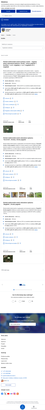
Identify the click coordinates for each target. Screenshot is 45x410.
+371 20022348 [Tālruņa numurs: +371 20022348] (7, 371)
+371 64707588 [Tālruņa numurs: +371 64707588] (6, 373)
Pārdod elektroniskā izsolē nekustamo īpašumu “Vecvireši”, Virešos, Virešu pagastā (18, 139)
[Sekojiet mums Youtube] (8, 394)
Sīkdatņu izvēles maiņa (6, 363)
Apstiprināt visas (23, 11)
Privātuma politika (5, 356)
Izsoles (2, 348)
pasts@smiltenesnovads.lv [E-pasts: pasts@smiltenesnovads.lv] (9, 375)
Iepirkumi (3, 341)
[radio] (14, 301)
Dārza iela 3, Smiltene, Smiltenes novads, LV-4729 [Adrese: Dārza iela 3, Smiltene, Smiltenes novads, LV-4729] (15, 378)
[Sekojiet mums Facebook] (2, 394)
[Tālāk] (42, 284)
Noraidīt (8, 11)
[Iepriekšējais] (2, 284)
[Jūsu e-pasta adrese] (22, 324)
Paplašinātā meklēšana (7, 47)
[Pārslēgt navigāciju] (22, 406)
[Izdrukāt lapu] (22, 270)
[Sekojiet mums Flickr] (11, 394)
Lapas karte (4, 361)
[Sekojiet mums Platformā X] (5, 394)
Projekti (3, 344)
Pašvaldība (3, 346)
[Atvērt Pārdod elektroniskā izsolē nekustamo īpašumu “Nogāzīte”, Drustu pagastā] (41, 202)
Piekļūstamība (4, 358)
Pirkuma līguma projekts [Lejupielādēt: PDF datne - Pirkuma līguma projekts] (11, 113)
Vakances (3, 339)
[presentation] (22, 308)
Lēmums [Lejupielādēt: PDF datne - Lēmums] (7, 98)
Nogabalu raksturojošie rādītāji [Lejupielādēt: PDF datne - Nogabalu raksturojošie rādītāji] (12, 110)
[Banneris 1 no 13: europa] (22, 284)
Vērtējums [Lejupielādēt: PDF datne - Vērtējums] (7, 107)
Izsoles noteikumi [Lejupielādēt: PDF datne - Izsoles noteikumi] (9, 101)
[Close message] (42, 19)
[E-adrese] (4, 380)
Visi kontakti (8, 385)
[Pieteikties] (22, 329)
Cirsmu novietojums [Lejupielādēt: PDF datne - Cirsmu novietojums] (10, 104)
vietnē (36, 94)
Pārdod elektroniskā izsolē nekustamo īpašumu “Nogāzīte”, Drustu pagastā (18, 203)
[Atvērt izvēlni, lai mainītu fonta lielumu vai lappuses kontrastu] (33, 407)
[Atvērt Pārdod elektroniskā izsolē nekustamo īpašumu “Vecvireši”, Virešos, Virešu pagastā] (41, 138)
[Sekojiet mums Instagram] (14, 394)
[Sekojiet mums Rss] (18, 394)
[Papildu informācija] (12, 98)
